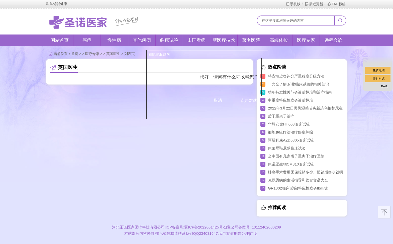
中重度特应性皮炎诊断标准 (290, 100)
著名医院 (251, 40)
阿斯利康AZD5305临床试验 (291, 140)
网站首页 (60, 40)
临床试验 (169, 40)
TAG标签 (336, 4)
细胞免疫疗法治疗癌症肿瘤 (290, 132)
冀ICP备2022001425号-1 (205, 227)
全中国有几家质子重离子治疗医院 (296, 156)
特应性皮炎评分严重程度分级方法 (296, 76)
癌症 (86, 40)
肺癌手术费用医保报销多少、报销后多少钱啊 (305, 172)
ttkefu (384, 86)
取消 (218, 100)
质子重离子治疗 (281, 116)
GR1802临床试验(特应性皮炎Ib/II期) (298, 188)
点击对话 (249, 100)
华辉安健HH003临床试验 (289, 124)
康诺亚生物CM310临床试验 (291, 164)
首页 (74, 54)
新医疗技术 (224, 40)
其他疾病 (142, 40)
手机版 (293, 4)
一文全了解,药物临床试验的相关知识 (298, 84)
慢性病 (114, 40)
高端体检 (279, 40)
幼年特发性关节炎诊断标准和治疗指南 (300, 92)
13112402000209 (266, 227)
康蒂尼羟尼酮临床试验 (287, 148)
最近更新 (314, 4)
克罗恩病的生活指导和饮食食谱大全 (298, 180)
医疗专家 (306, 40)
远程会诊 (333, 40)
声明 (253, 233)
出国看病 (196, 40)
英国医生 (113, 54)
